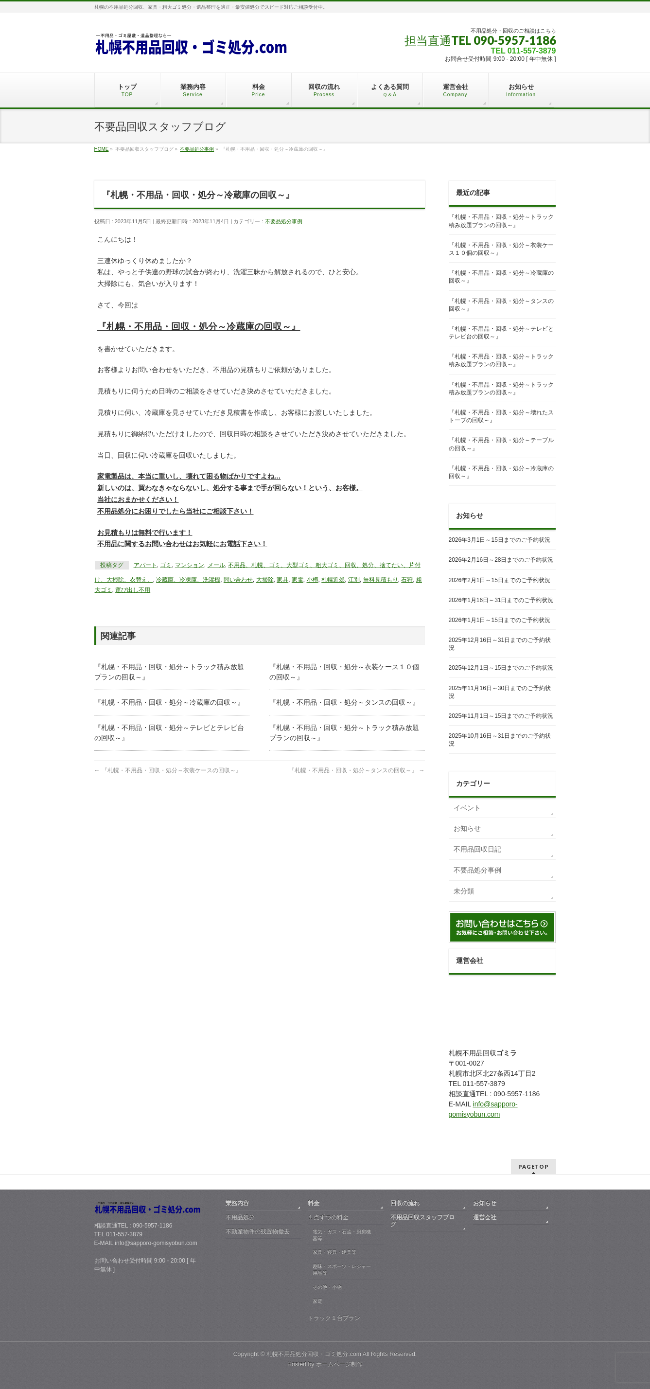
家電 (297, 579)
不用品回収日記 (477, 849)
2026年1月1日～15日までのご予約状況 (499, 620)
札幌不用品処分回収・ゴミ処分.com (313, 1354)
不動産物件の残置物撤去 (258, 1231)
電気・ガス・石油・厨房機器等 (342, 1235)
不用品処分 (240, 1217)
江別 (354, 579)
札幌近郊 (333, 579)
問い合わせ (238, 579)
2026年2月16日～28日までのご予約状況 (501, 559)
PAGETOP (533, 1166)
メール (216, 565)
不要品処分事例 (283, 221)
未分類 (464, 891)
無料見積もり (380, 579)
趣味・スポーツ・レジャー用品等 (342, 1270)
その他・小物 (327, 1287)
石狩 (407, 579)
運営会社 (484, 1217)
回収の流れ (405, 1203)
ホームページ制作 (339, 1364)
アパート (145, 565)
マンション (189, 565)
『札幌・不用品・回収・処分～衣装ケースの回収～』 (168, 770)
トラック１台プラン (334, 1318)
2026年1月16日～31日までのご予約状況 (501, 600)
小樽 (312, 579)
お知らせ (467, 828)
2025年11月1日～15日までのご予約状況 (501, 715)
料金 (313, 1203)
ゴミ (166, 565)
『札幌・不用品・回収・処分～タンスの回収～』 (344, 702)
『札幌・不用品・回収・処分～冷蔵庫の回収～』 (169, 702)
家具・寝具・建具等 (334, 1252)
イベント (467, 808)
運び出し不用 (132, 590)
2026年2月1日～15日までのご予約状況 (499, 580)
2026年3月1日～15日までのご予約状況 (499, 539)
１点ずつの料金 (328, 1217)
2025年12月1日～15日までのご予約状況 (501, 667)
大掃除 (265, 579)
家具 (282, 579)
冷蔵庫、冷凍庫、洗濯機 (188, 579)
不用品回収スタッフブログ (422, 1221)
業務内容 (237, 1203)
